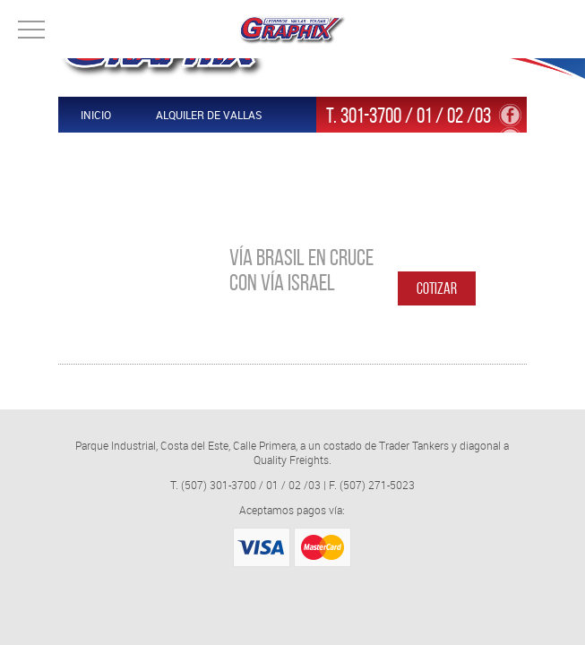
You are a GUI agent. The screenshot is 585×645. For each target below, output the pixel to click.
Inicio (96, 115)
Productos (112, 150)
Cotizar (437, 288)
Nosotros (108, 186)
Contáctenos (226, 150)
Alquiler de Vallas (209, 115)
